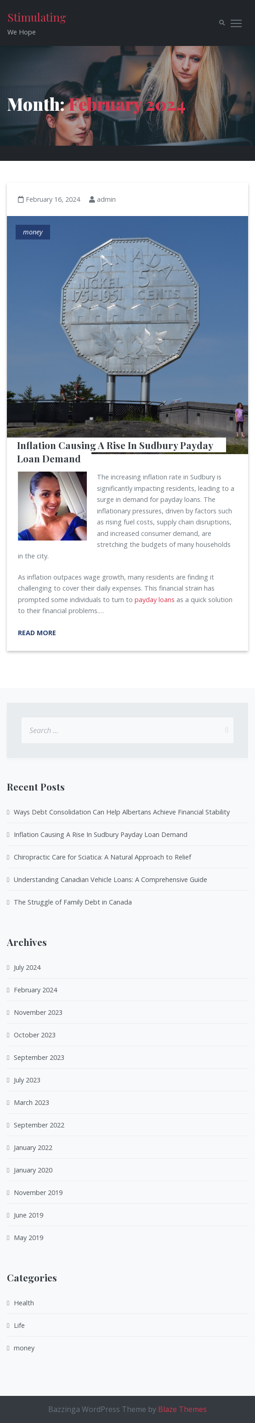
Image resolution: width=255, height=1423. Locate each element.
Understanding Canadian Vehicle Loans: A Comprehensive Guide (110, 879)
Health (24, 1302)
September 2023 (39, 1057)
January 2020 (33, 1170)
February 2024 (35, 989)
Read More (37, 632)
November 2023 (38, 1012)
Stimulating (36, 17)
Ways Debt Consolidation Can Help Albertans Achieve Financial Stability (122, 812)
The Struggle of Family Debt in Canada (73, 902)
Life (19, 1325)
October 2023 (35, 1034)
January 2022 (33, 1147)
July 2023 (27, 1080)
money (33, 232)
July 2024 (27, 967)
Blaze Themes (182, 1409)
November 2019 (38, 1192)
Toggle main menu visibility (237, 21)
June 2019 (28, 1215)
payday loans (155, 599)
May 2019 (28, 1237)
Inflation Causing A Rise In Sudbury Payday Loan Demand (116, 451)
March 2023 (31, 1102)
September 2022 (39, 1125)
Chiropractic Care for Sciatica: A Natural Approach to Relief (102, 857)
